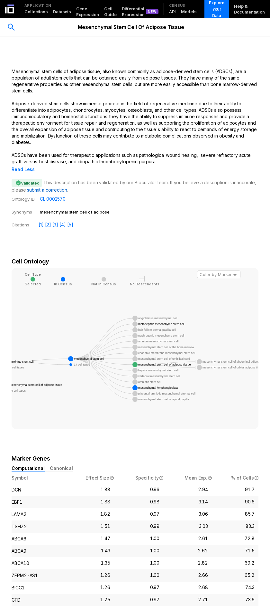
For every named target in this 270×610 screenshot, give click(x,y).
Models (188, 11)
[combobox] (218, 265)
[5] (70, 215)
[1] (41, 215)
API (172, 11)
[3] (55, 215)
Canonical (61, 459)
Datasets (62, 11)
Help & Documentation (249, 9)
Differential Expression (133, 11)
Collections (36, 11)
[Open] (235, 266)
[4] (62, 215)
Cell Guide (110, 11)
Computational (28, 459)
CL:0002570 (53, 190)
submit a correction (47, 181)
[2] (48, 215)
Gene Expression (87, 11)
